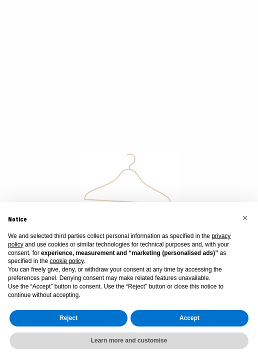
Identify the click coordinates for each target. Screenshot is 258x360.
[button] (245, 218)
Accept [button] (190, 318)
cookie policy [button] (67, 261)
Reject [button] (69, 318)
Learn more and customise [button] (129, 340)
